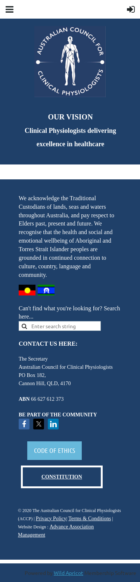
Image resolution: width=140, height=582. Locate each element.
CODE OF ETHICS (54, 450)
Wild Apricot (68, 572)
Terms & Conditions (89, 518)
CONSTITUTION (61, 477)
